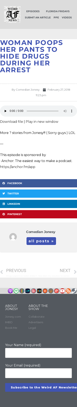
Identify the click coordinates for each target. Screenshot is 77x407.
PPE (56, 17)
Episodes (33, 11)
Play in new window (42, 122)
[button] (38, 183)
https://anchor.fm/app (17, 167)
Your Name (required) (38, 350)
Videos (67, 17)
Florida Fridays (58, 11)
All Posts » (41, 241)
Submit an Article (38, 17)
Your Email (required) (38, 370)
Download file (11, 122)
